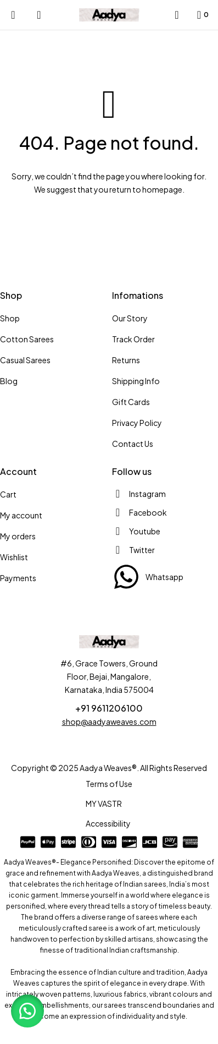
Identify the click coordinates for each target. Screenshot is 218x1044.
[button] (27, 1010)
